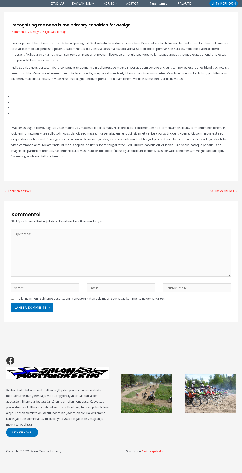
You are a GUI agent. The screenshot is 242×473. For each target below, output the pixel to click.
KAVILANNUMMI (86, 3)
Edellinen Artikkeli (19, 191)
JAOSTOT (131, 3)
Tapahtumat (155, 3)
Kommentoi (19, 32)
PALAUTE (179, 3)
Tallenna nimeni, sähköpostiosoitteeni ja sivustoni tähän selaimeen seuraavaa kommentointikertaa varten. (91, 302)
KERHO (110, 3)
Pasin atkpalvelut (153, 455)
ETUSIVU (62, 3)
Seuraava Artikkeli (223, 191)
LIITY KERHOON (24, 436)
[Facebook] (10, 364)
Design (36, 32)
